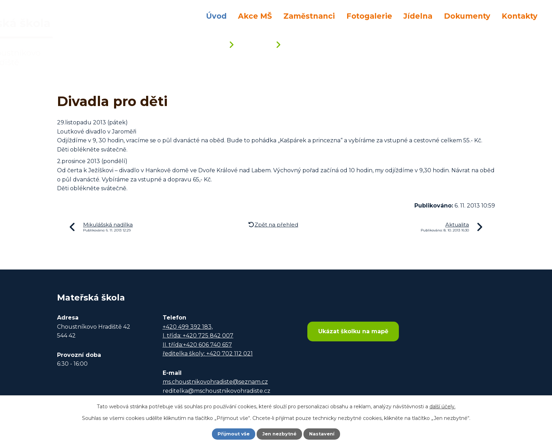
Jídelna (417, 16)
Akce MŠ (255, 16)
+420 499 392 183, (188, 326)
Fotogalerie (369, 16)
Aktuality (254, 45)
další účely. (442, 406)
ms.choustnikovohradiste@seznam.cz (215, 381)
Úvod (216, 16)
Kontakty (520, 16)
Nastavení (323, 433)
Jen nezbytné (279, 433)
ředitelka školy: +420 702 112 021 (208, 353)
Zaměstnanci (309, 16)
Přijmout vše (231, 433)
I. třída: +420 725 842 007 (198, 335)
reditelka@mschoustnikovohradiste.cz (216, 391)
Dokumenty (467, 16)
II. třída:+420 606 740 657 (197, 344)
